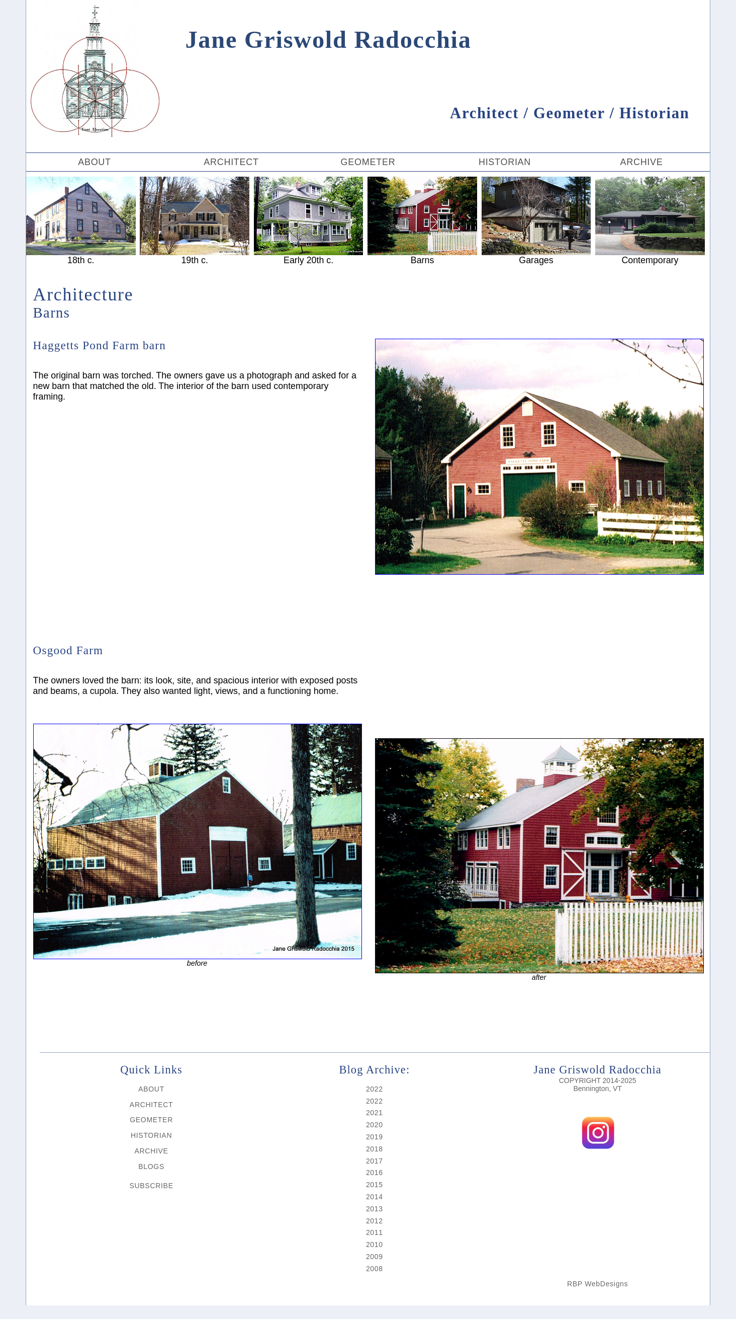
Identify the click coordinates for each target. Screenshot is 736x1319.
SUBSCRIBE (151, 1186)
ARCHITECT (231, 162)
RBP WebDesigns (597, 1284)
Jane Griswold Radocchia (318, 39)
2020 (374, 1125)
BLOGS (151, 1166)
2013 (374, 1209)
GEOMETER (368, 162)
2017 (374, 1161)
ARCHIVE (641, 162)
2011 (374, 1232)
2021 (374, 1113)
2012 (374, 1221)
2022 (374, 1089)
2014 (374, 1197)
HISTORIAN (505, 162)
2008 (374, 1269)
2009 (374, 1257)
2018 (374, 1149)
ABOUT (94, 162)
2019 (374, 1137)
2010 (374, 1244)
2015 (374, 1185)
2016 (374, 1173)
